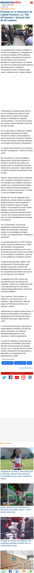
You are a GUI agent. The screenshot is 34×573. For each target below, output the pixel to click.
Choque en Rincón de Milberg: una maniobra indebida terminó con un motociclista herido (15, 543)
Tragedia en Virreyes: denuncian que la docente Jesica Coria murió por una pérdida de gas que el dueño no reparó (16, 475)
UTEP (29, 363)
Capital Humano (7, 363)
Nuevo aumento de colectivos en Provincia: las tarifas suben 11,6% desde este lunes (15, 509)
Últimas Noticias (5, 443)
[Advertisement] (17, 91)
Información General (8, 9)
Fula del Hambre (20, 363)
